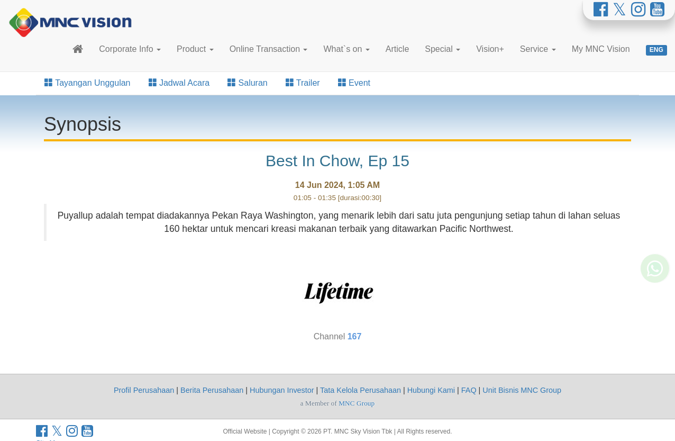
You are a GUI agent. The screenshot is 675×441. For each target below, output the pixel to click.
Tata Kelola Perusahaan (360, 390)
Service (538, 48)
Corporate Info (130, 48)
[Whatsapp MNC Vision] (655, 292)
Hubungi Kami (431, 390)
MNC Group (357, 403)
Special (442, 48)
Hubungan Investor (282, 390)
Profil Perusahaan (144, 390)
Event (354, 82)
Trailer (303, 82)
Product (195, 48)
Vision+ (490, 48)
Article (397, 48)
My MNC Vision (601, 48)
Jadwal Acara (179, 82)
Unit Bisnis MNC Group (521, 390)
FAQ (469, 390)
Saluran (247, 82)
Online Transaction (269, 48)
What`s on (346, 48)
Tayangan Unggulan (87, 82)
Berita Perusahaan (211, 390)
